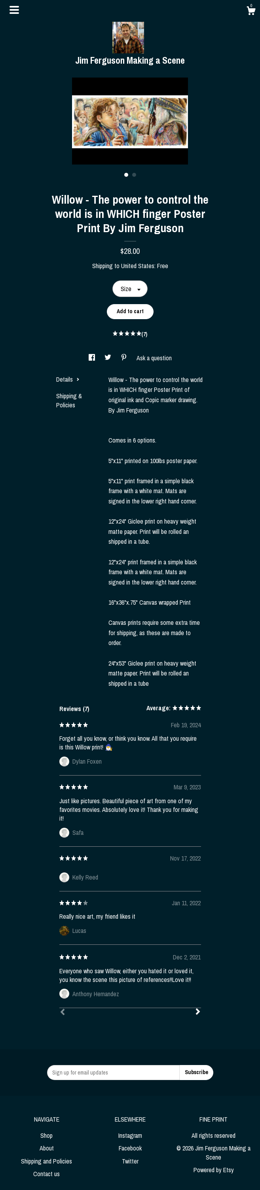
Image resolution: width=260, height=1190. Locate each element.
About (47, 1148)
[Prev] (62, 1012)
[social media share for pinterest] (125, 358)
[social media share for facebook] (93, 358)
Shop (46, 1135)
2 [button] (134, 175)
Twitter (130, 1161)
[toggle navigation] (14, 10)
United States (137, 265)
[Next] (198, 1012)
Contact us (46, 1173)
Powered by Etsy (214, 1169)
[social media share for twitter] (108, 358)
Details (68, 379)
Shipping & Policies (69, 400)
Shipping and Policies (46, 1161)
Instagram (130, 1135)
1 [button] (126, 175)
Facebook (130, 1148)
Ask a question (154, 358)
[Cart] (251, 12)
